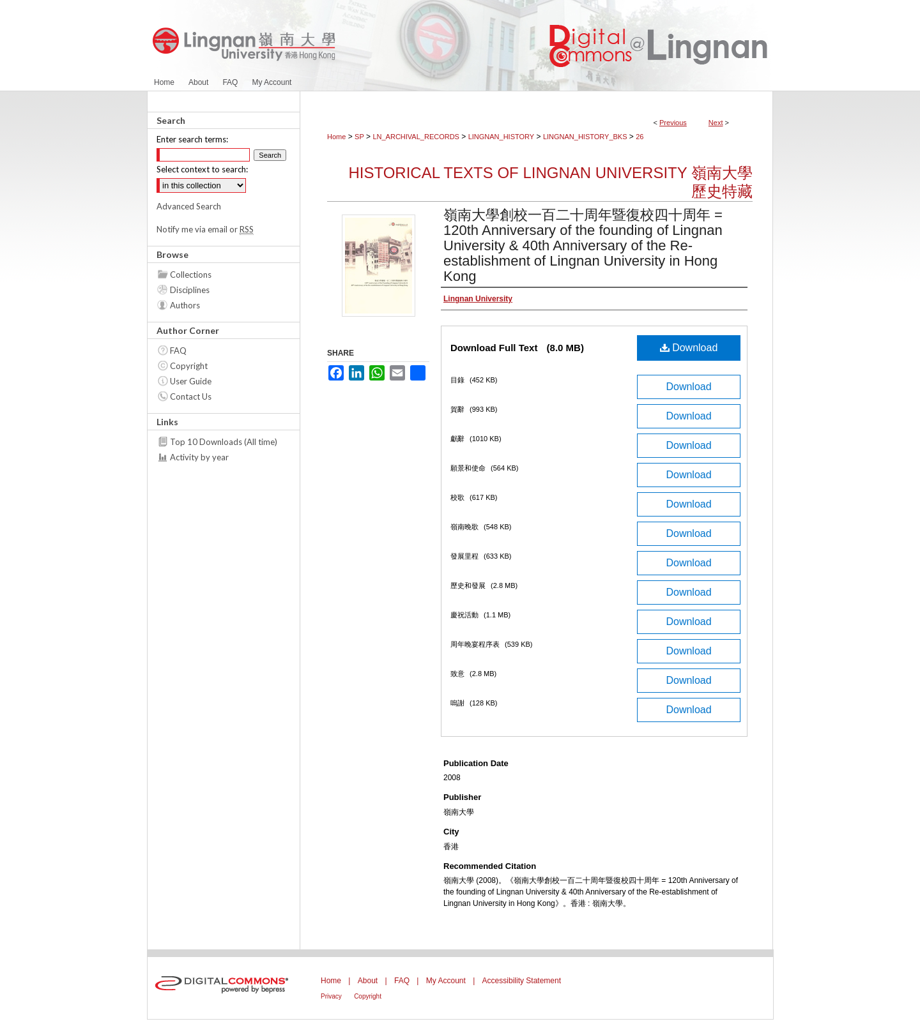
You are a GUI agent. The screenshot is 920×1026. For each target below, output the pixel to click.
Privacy (331, 996)
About (368, 980)
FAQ (178, 350)
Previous (673, 122)
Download (689, 347)
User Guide (190, 381)
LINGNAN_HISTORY (501, 136)
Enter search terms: (192, 139)
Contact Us (190, 396)
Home (336, 136)
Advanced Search (189, 206)
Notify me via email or (205, 229)
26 (639, 136)
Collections (190, 274)
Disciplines (190, 290)
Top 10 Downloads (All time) (223, 442)
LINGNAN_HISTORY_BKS (585, 136)
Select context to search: (202, 169)
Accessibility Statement (521, 980)
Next (716, 122)
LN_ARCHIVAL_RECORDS (415, 136)
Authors (185, 305)
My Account (446, 980)
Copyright (189, 366)
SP (359, 136)
